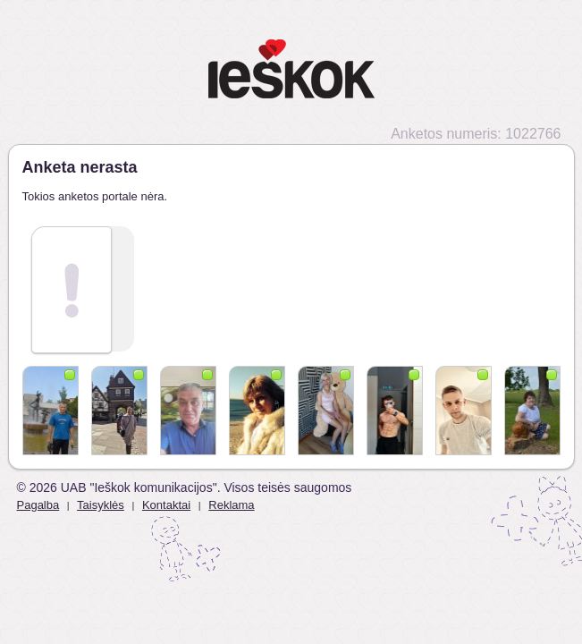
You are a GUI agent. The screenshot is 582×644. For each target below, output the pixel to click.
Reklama (231, 505)
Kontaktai (166, 505)
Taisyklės (100, 505)
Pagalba (38, 505)
